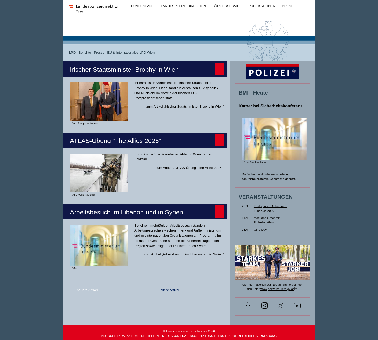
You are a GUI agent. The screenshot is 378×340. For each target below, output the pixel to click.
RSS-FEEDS (215, 335)
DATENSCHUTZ (193, 335)
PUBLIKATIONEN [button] (262, 6)
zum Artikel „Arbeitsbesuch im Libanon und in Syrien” (184, 254)
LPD (72, 52)
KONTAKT (126, 335)
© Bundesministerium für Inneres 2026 (189, 331)
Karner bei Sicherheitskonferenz (270, 106)
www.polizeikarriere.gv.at (277, 289)
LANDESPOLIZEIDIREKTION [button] (183, 6)
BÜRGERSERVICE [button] (227, 6)
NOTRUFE (108, 335)
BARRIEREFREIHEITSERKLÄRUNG (252, 335)
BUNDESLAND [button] (142, 6)
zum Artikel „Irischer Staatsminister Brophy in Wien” (185, 106)
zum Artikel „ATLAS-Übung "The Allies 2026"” (190, 168)
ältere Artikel (169, 290)
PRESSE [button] (289, 6)
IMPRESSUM (170, 335)
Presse (99, 52)
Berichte (84, 52)
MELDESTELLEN (147, 335)
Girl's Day (260, 229)
